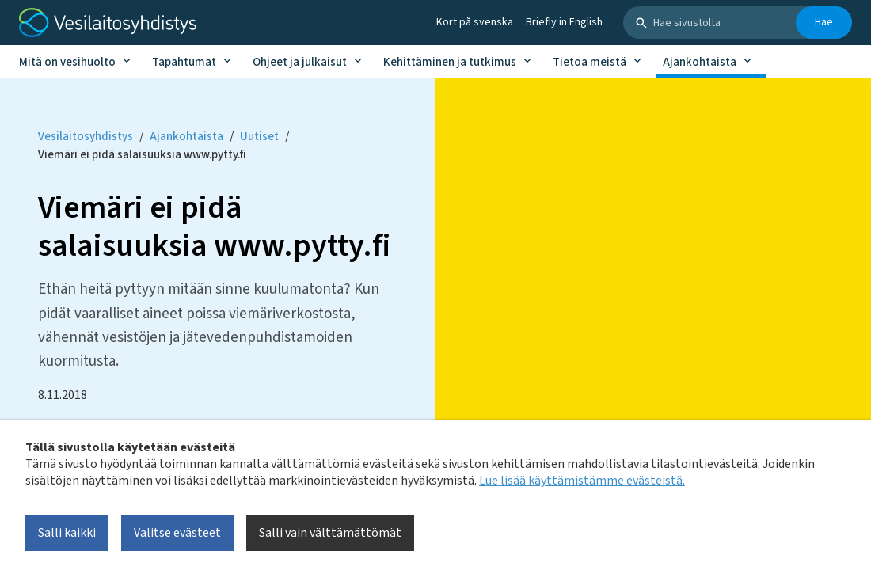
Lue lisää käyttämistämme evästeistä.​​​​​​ (582, 480)
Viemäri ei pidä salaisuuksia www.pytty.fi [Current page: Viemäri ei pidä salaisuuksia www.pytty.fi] (142, 154)
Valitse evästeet (177, 533)
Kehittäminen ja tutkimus (449, 62)
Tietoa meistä (589, 62)
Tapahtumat (184, 62)
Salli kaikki (67, 533)
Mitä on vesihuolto (67, 62)
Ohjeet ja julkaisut (300, 62)
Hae (824, 22)
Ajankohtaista (699, 62)
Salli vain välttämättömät (330, 533)
